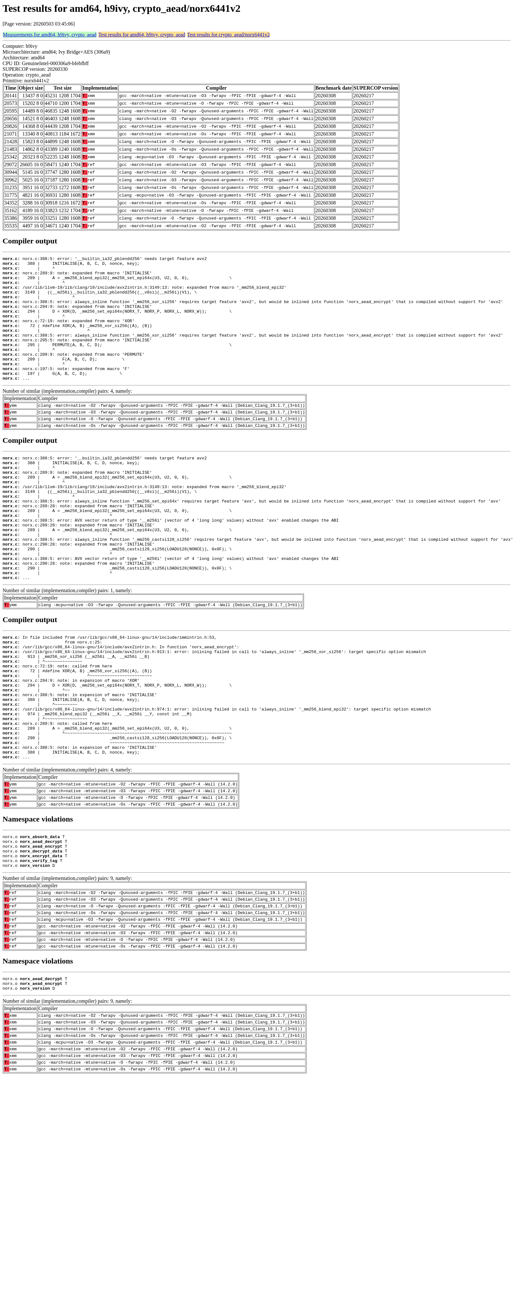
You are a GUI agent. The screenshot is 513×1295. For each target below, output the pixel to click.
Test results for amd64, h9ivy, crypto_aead (141, 34)
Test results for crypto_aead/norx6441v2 (228, 34)
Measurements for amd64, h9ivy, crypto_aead (49, 34)
